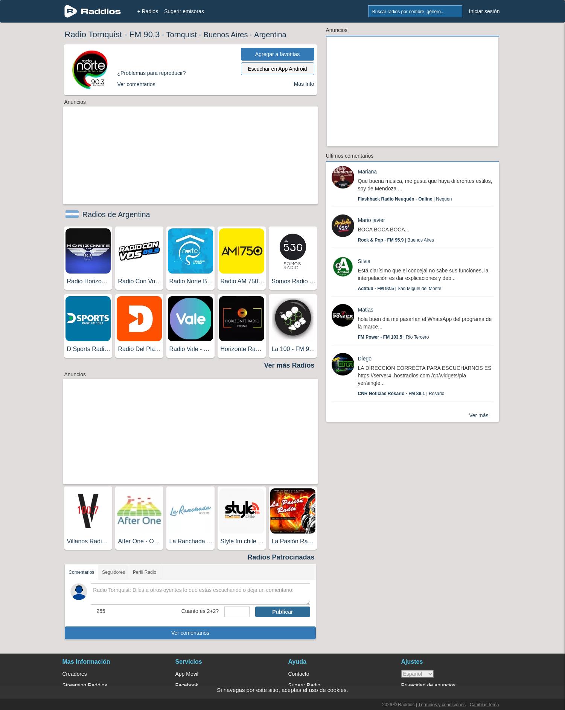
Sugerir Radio (304, 685)
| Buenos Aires (396, 240)
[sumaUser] (237, 612)
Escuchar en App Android (277, 69)
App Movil (186, 674)
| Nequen (405, 199)
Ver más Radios (289, 365)
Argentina (270, 34)
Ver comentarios (190, 633)
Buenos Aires (226, 34)
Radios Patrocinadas (280, 557)
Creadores (74, 674)
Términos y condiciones (442, 704)
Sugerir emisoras (184, 11)
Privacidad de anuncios (428, 685)
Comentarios (81, 572)
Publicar (282, 612)
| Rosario (401, 393)
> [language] (417, 674)
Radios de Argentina (116, 214)
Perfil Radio (144, 572)
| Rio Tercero (393, 337)
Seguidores (113, 572)
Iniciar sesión (484, 11)
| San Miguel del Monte (400, 288)
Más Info (304, 84)
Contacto (298, 674)
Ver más (478, 415)
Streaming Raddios (84, 685)
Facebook (186, 685)
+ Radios (147, 11)
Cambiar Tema (484, 704)
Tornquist (181, 34)
